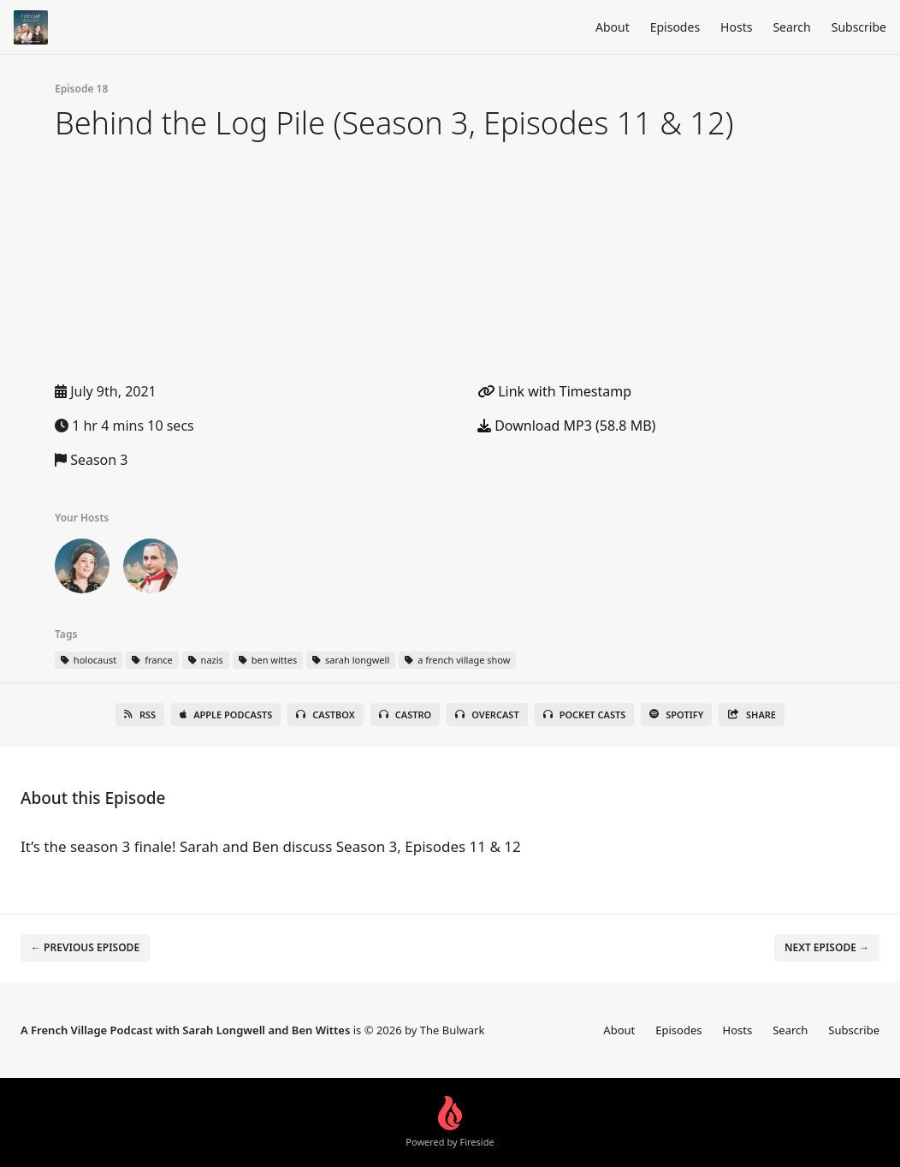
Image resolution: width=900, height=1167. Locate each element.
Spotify (676, 714)
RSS (140, 714)
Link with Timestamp (554, 391)
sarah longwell (350, 659)
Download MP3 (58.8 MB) (566, 425)
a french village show (457, 659)
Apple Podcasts (226, 714)
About (612, 27)
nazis (205, 659)
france (152, 659)
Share (751, 714)
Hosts (736, 27)
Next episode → (827, 947)
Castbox (325, 714)
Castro (405, 714)
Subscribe (859, 27)
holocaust (88, 659)
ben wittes (268, 659)
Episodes (675, 27)
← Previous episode (85, 947)
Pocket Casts (584, 714)
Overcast (486, 714)
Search (791, 27)
